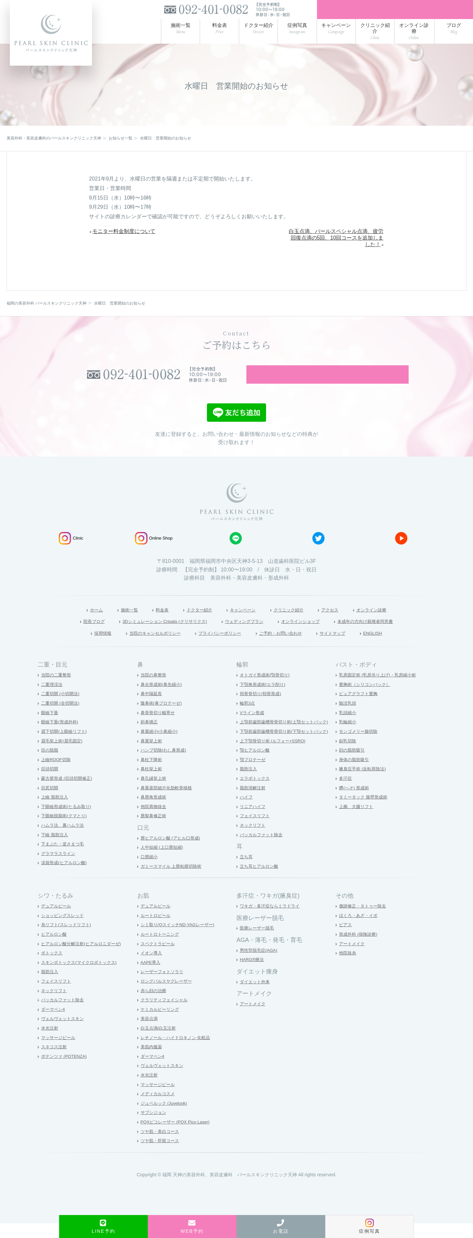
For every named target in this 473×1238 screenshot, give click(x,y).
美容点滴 (150, 1033)
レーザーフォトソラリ (164, 986)
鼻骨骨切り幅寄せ (159, 727)
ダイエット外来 (256, 996)
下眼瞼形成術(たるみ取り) (68, 821)
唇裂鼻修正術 (154, 830)
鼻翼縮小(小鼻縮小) (160, 746)
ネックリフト (253, 840)
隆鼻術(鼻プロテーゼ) (163, 718)
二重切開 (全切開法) (61, 718)
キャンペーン (242, 623)
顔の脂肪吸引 (353, 765)
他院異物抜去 (154, 821)
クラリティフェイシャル (166, 1014)
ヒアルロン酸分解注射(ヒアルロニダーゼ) (84, 958)
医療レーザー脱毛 (258, 943)
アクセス (340, 623)
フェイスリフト (256, 830)
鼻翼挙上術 (152, 755)
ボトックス (52, 968)
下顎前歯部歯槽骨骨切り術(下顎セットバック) (287, 746)
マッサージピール (59, 1052)
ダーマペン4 (54, 1024)
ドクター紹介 (192, 623)
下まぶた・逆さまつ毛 (64, 859)
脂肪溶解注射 (253, 802)
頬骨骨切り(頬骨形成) (262, 708)
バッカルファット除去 (263, 849)
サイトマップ (348, 647)
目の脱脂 (50, 765)
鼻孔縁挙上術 (154, 793)
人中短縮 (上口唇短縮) (163, 862)
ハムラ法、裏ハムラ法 (64, 840)
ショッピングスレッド (64, 930)
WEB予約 (192, 1226)
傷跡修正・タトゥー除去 (364, 921)
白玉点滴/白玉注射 (160, 1042)
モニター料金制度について (123, 235)
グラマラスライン (59, 868)
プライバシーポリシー (217, 647)
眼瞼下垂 (50, 727)
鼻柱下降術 (152, 774)
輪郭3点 (248, 718)
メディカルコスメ (159, 1108)
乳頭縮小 (348, 727)
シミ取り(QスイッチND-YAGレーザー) (180, 939)
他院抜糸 (348, 968)
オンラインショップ (310, 635)
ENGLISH (393, 647)
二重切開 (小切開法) (61, 708)
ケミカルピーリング (161, 1024)
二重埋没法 (52, 699)
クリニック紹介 (294, 623)
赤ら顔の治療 (154, 1005)
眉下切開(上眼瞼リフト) (65, 746)
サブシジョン (154, 1127)
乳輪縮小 (348, 736)
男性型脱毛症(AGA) (260, 965)
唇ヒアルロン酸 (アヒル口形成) (173, 852)
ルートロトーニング (161, 948)
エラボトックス (256, 793)
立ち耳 (247, 871)
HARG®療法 (253, 974)
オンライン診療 (387, 623)
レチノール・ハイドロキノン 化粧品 (178, 1052)
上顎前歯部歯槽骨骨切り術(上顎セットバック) (287, 736)
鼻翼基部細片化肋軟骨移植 (168, 802)
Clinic (70, 551)
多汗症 (346, 793)
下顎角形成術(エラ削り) (264, 699)
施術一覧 (114, 623)
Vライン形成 (253, 727)
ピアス (346, 939)
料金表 (151, 623)
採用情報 (82, 647)
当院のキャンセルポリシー (141, 647)
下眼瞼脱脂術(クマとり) (65, 830)
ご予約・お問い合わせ (288, 647)
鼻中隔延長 (152, 708)
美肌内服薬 (152, 1061)
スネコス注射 (55, 1061)
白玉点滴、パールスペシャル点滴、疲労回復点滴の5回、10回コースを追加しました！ (336, 242)
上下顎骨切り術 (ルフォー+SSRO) (275, 755)
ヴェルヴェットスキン (64, 1033)
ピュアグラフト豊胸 (359, 708)
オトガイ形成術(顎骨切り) (266, 690)
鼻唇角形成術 (154, 812)
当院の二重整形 (57, 690)
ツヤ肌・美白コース (161, 1146)
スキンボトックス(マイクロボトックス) (81, 977)
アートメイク (253, 1018)
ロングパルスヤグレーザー (168, 995)
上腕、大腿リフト (357, 821)
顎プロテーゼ (253, 774)
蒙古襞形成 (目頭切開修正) (68, 793)
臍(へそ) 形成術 (355, 802)
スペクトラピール (159, 958)
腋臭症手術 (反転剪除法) (364, 783)
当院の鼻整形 (154, 690)
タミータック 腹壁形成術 (365, 812)
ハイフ (247, 812)
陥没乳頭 (348, 718)
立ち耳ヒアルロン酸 (260, 881)
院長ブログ (69, 635)
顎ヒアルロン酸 (256, 765)
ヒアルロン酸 (55, 948)
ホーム (78, 623)
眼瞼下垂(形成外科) (61, 736)
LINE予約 (103, 1226)
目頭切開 (50, 783)
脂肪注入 (249, 783)
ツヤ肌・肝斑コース (161, 1155)
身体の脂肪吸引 (355, 774)
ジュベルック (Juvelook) (166, 1118)
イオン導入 (152, 968)
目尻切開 (50, 802)
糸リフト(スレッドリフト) (68, 939)
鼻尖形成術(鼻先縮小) (163, 699)
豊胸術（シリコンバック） (366, 699)
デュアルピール (57, 921)
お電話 (281, 1226)
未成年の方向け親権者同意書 (386, 635)
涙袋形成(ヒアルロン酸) (65, 877)
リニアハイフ (253, 821)
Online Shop (153, 551)
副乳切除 (348, 755)
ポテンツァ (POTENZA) (65, 1071)
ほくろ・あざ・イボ (359, 930)
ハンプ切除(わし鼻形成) (165, 765)
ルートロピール (157, 930)
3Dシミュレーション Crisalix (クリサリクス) (152, 635)
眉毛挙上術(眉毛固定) (63, 755)
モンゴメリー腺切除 (359, 746)
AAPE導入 (151, 977)
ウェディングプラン (245, 635)
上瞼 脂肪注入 (55, 812)
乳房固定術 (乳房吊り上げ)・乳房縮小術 (380, 690)
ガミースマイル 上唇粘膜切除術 (173, 881)
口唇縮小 (150, 871)
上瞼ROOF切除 (57, 774)
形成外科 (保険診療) (359, 948)
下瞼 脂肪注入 (55, 849)
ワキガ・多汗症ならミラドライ (272, 921)
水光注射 (50, 1042)
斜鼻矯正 (150, 736)
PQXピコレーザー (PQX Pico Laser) (178, 1137)
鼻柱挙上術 (152, 783)
